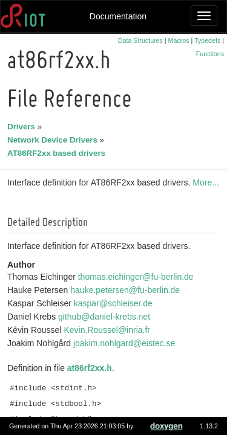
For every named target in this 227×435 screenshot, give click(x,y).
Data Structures (140, 40)
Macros (178, 40)
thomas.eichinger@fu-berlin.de (138, 277)
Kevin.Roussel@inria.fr (108, 330)
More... (207, 182)
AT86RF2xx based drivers (58, 153)
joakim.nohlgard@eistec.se (126, 343)
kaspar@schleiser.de (115, 303)
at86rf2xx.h (91, 368)
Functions (210, 53)
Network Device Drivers (54, 139)
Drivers (23, 126)
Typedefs (207, 40)
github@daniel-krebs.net (106, 316)
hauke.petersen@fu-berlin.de (127, 290)
